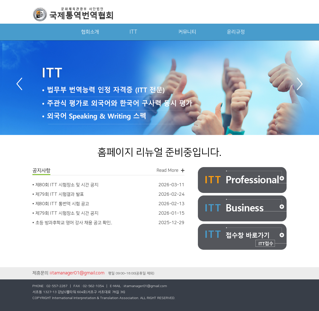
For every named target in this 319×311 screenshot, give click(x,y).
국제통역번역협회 (72, 14)
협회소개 (90, 32)
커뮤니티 (187, 32)
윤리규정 (236, 32)
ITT (133, 32)
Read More (167, 170)
